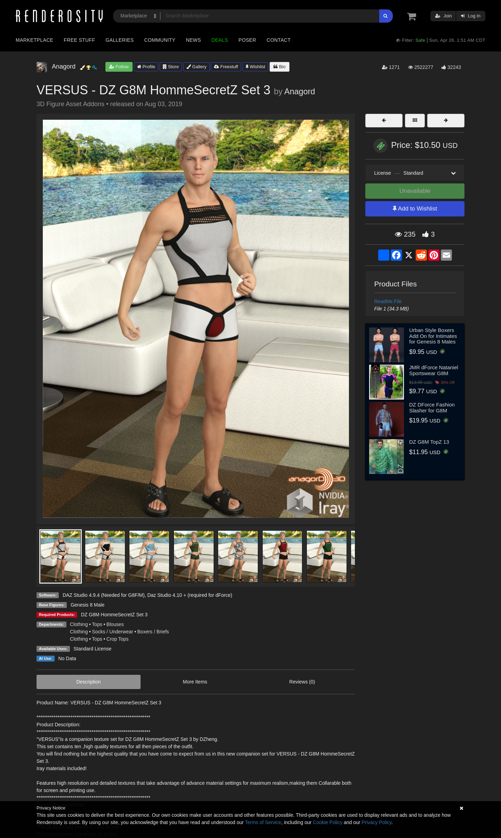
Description (89, 682)
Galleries (119, 40)
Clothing (79, 624)
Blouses (115, 624)
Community (160, 40)
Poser (247, 40)
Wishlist (255, 66)
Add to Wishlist (415, 208)
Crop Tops (117, 639)
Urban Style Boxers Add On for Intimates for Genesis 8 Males (433, 336)
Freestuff (226, 66)
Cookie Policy (327, 822)
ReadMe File (388, 301)
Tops (97, 624)
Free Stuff (79, 40)
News (193, 40)
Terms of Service (263, 822)
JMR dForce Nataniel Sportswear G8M (433, 370)
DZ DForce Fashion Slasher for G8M (432, 407)
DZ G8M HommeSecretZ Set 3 (114, 614)
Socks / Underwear (112, 631)
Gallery (196, 66)
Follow (119, 66)
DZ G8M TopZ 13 (429, 442)
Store (171, 66)
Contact (279, 40)
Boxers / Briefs (153, 631)
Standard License (92, 648)
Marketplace (34, 40)
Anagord (299, 91)
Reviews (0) (302, 682)
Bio (279, 66)
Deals (220, 40)
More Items (195, 682)
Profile (146, 66)
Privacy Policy (376, 822)
